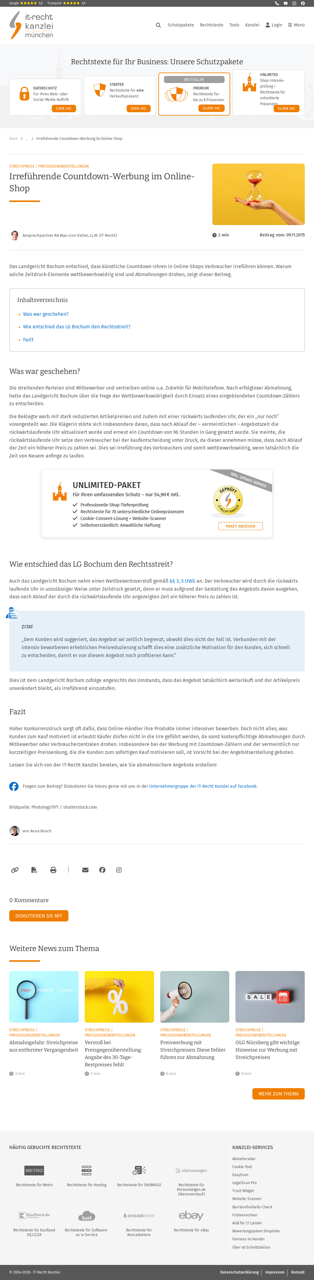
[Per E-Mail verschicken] (84, 870)
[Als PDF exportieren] (34, 870)
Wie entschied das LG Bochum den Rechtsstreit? (76, 327)
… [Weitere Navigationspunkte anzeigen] (27, 139)
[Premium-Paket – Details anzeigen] (194, 94)
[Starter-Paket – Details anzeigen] (120, 95)
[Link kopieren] (14, 870)
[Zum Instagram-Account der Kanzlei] (119, 870)
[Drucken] (52, 870)
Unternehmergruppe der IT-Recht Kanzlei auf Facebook (202, 786)
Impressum (274, 1272)
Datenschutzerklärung (239, 1272)
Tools (234, 25)
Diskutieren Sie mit (38, 916)
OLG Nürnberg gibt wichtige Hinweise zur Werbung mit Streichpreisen (267, 1050)
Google (26, 3)
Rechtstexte (211, 25)
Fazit (28, 340)
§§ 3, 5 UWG (183, 581)
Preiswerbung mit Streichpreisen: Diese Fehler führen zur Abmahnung (193, 1050)
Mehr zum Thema (279, 1094)
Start (13, 139)
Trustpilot (66, 3)
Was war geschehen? (45, 314)
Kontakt (298, 1272)
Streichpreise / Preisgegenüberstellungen (49, 166)
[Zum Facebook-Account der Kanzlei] (102, 870)
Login (274, 25)
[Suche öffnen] (158, 25)
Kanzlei (252, 25)
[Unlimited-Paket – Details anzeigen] (268, 92)
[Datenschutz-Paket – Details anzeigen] (45, 97)
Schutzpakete (181, 25)
